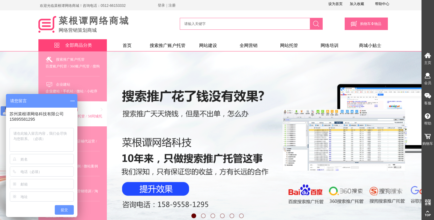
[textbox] (244, 24)
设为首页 (335, 4)
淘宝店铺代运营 (82, 141)
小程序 (92, 91)
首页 (127, 45)
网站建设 (208, 45)
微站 (80, 91)
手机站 (68, 91)
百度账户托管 (56, 66)
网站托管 (289, 45)
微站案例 (91, 166)
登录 (161, 5)
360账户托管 (80, 66)
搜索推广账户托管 (167, 45)
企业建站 (63, 84)
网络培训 (329, 45)
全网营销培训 (80, 191)
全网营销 (248, 45)
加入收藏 (357, 4)
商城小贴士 (370, 45)
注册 (172, 5)
